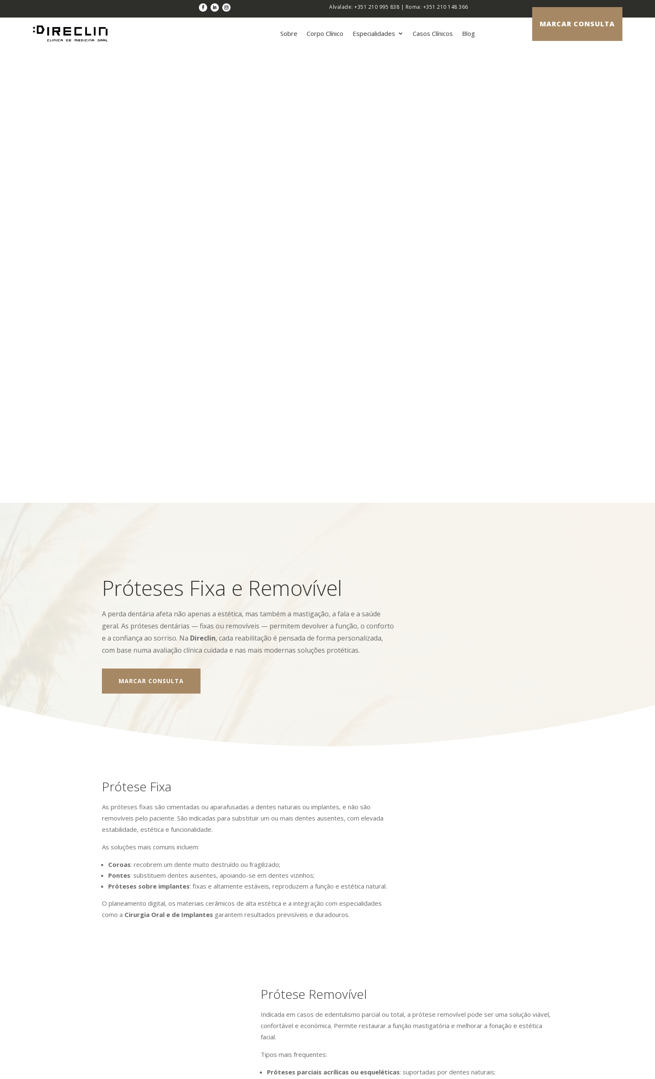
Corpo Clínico (325, 33)
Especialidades (374, 33)
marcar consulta (577, 23)
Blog (468, 33)
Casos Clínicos (433, 33)
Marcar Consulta (151, 216)
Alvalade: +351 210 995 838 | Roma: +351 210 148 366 (398, 6)
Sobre (288, 33)
